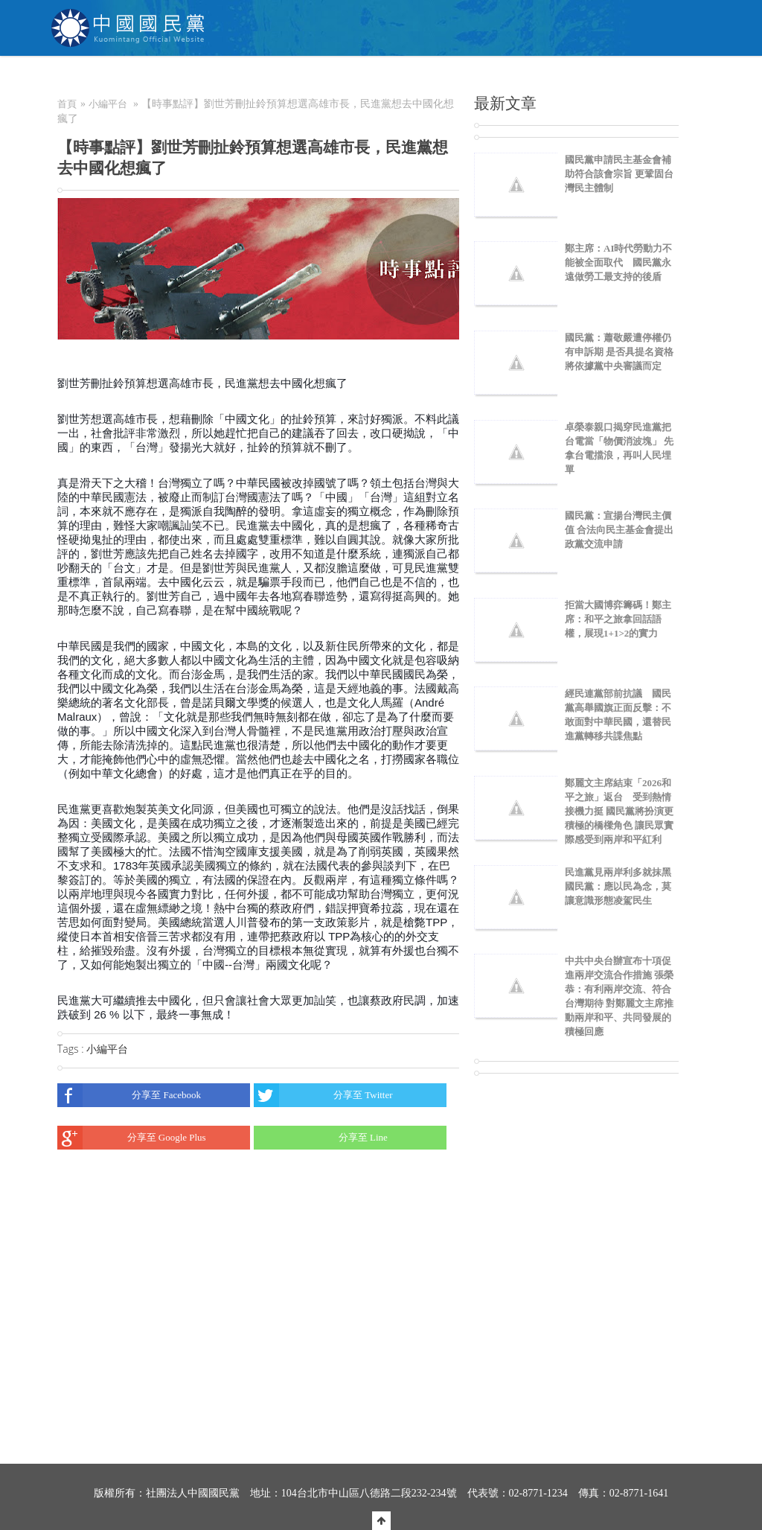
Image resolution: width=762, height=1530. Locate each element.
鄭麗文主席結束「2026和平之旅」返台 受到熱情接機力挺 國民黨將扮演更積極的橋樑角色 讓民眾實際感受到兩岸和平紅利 (619, 811)
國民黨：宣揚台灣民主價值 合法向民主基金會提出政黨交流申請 (619, 529)
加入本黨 (404, 78)
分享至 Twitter (323, 1095)
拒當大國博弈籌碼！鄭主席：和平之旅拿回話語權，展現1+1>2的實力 (618, 619)
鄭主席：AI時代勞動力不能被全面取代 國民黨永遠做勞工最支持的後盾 (618, 262)
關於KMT (213, 78)
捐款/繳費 (473, 78)
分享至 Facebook (129, 1095)
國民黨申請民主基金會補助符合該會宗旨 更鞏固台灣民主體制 (619, 174)
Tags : (71, 1049)
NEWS (276, 78)
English (679, 78)
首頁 (67, 103)
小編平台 (108, 103)
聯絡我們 (609, 78)
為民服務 (338, 78)
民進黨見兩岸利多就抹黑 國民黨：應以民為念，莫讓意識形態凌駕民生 (623, 886)
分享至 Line (321, 1138)
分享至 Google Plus (131, 1138)
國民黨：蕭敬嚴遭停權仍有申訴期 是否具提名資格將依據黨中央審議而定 (619, 352)
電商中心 (542, 78)
